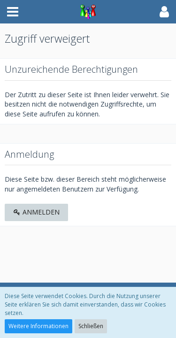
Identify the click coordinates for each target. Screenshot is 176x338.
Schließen (90, 326)
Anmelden (36, 211)
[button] (13, 11)
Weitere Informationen (38, 326)
